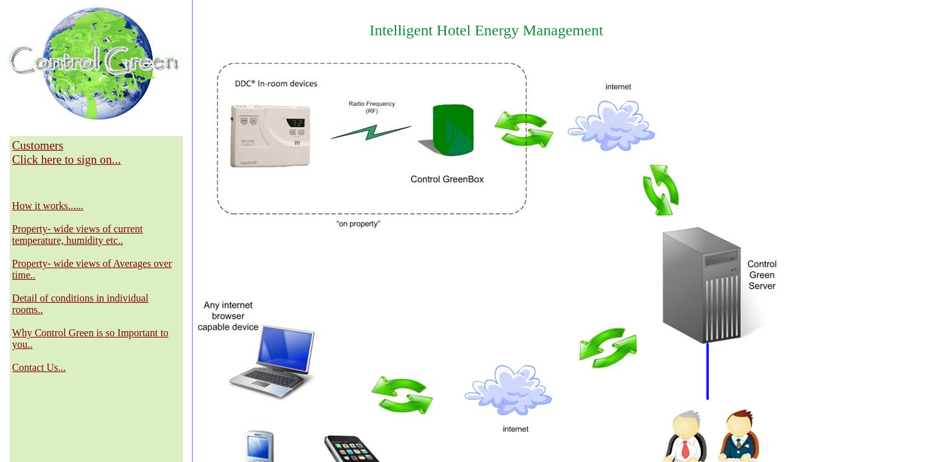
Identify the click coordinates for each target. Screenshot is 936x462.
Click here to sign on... (66, 159)
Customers (38, 145)
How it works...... (47, 205)
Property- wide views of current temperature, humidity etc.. (77, 234)
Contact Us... (39, 367)
